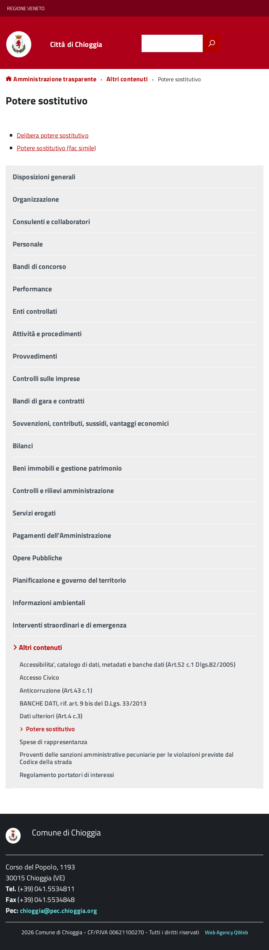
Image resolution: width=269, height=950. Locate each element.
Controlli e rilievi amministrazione (63, 490)
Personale (28, 243)
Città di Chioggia (76, 44)
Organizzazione (36, 199)
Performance (32, 288)
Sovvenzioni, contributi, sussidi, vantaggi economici (91, 423)
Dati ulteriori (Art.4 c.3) (51, 716)
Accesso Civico (40, 677)
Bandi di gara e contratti (49, 400)
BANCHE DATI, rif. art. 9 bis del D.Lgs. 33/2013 (83, 703)
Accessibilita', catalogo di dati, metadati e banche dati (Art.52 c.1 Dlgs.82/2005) (127, 664)
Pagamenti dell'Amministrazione (62, 535)
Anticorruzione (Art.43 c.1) (56, 690)
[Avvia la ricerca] (211, 43)
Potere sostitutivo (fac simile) (56, 148)
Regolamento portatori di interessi (67, 774)
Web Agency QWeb (226, 932)
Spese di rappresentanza (53, 742)
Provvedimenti (35, 356)
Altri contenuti (127, 79)
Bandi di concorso (39, 266)
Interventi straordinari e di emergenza (69, 624)
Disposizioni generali (44, 176)
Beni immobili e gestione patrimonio (67, 468)
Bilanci (23, 445)
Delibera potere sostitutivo (53, 135)
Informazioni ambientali (49, 602)
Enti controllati (35, 311)
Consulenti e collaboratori (51, 221)
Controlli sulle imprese (46, 378)
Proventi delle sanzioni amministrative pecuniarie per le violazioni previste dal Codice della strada (127, 758)
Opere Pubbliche (37, 557)
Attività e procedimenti (47, 333)
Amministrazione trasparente (51, 79)
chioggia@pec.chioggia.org (58, 910)
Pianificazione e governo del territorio (69, 580)
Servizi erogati (34, 512)
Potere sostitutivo (50, 729)
